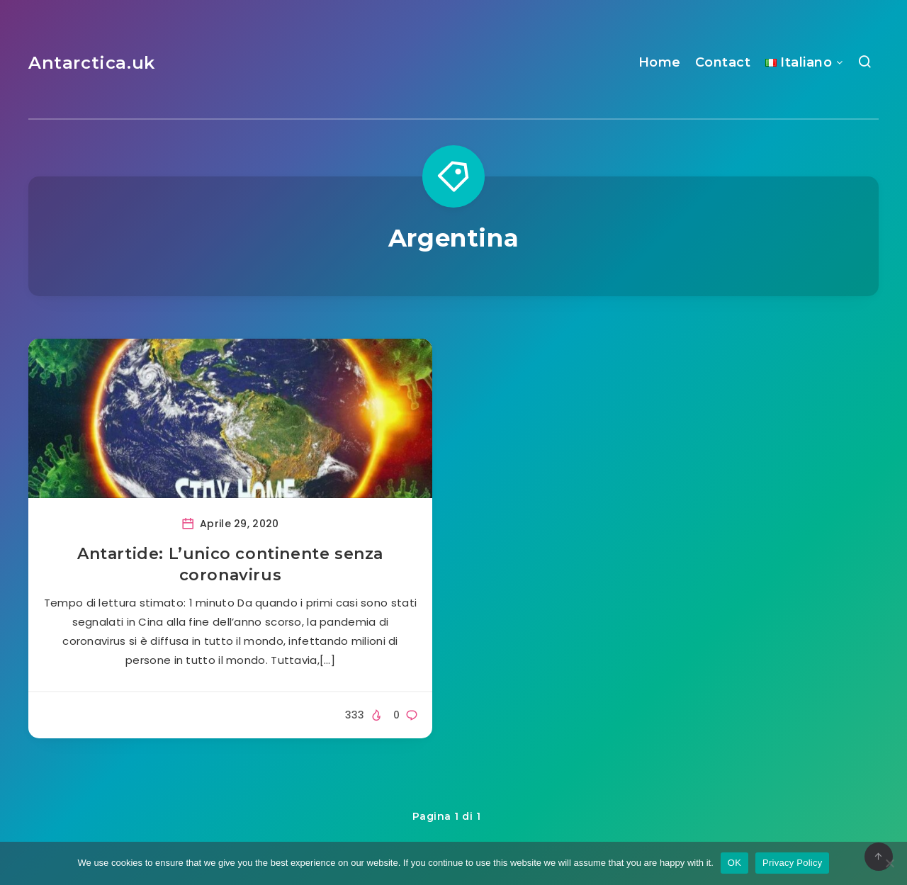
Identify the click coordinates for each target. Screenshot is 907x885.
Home (659, 62)
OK (734, 862)
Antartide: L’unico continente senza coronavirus (230, 564)
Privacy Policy (792, 862)
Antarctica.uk (91, 62)
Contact (723, 62)
